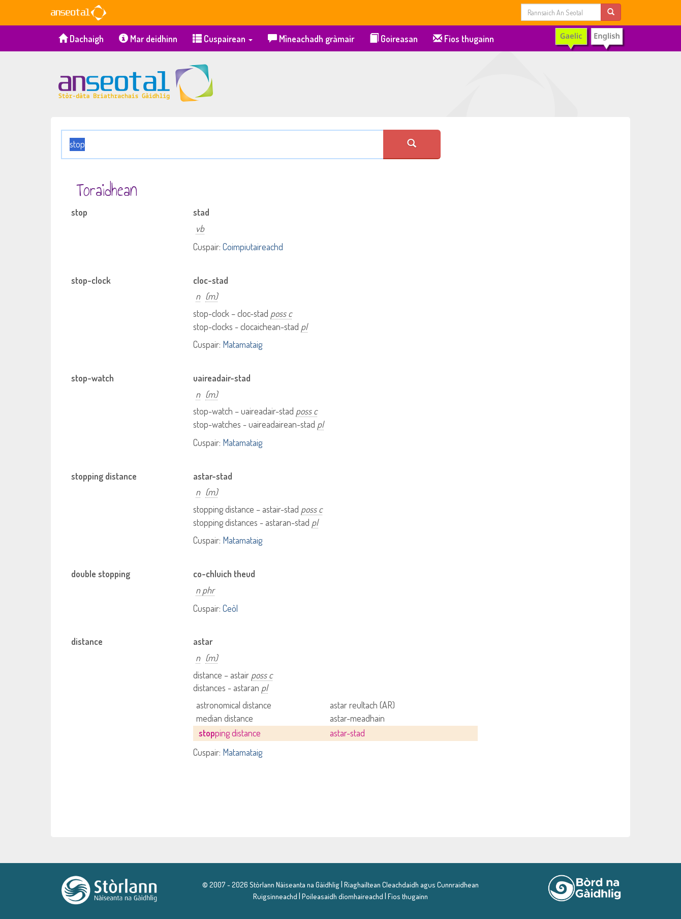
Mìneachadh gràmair (311, 38)
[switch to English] (589, 38)
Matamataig (242, 344)
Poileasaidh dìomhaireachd (342, 896)
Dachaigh (81, 38)
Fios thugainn (463, 38)
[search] (611, 12)
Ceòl (230, 608)
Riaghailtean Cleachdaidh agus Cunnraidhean (411, 884)
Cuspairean (223, 38)
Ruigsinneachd (275, 896)
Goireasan (393, 38)
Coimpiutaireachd (253, 246)
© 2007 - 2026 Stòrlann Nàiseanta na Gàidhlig (270, 884)
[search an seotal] (412, 144)
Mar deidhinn (148, 38)
